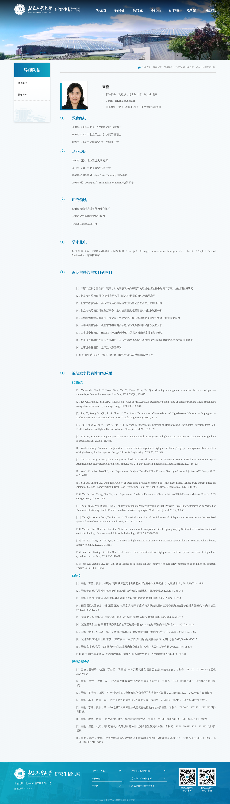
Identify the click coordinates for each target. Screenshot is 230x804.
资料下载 (174, 10)
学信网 (95, 786)
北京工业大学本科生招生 (142, 778)
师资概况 (22, 83)
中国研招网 (97, 778)
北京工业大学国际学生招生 (143, 786)
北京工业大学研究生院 (141, 771)
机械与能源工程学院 (205, 67)
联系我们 (192, 10)
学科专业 (119, 10)
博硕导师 (22, 94)
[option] (115, 30)
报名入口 (156, 10)
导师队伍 (137, 10)
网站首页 (101, 10)
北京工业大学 (99, 771)
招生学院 (210, 10)
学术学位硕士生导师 (184, 67)
